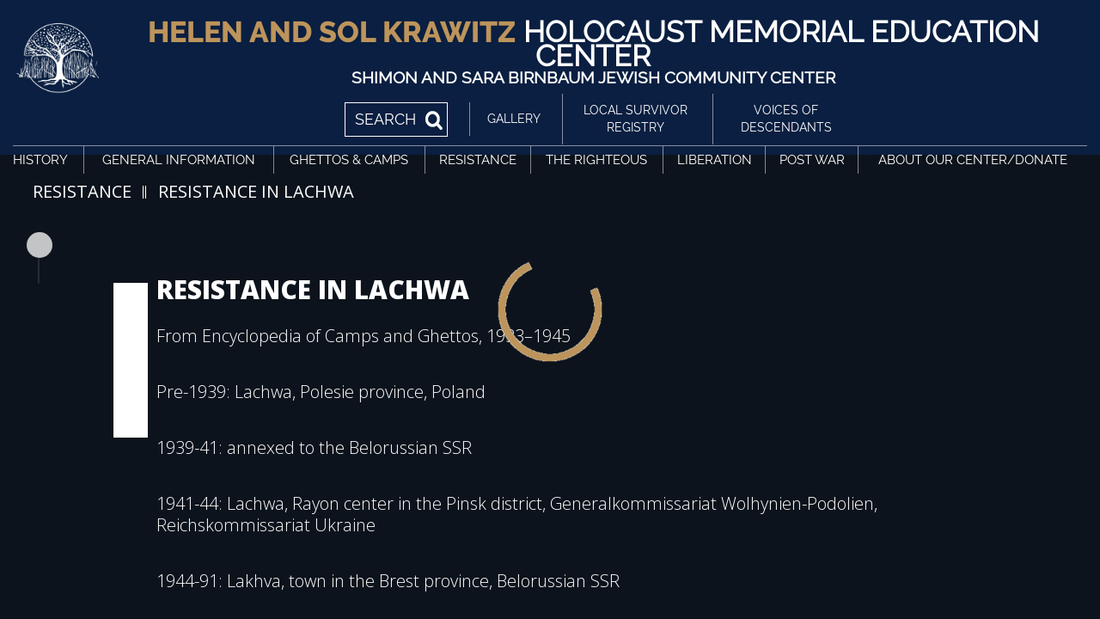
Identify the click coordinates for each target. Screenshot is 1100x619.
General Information (178, 160)
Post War (812, 160)
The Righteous (596, 160)
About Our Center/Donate (972, 160)
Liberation (714, 160)
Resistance (477, 160)
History (40, 160)
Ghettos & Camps (349, 160)
